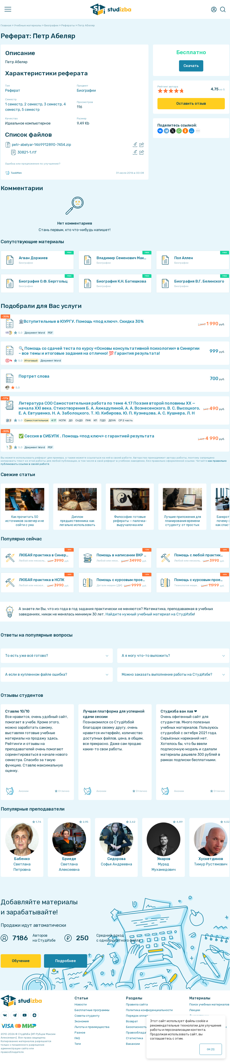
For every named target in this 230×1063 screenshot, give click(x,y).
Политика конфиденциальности (149, 1010)
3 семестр (53, 104)
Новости (81, 1004)
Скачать (191, 66)
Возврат (132, 1021)
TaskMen (13, 173)
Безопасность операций (144, 1027)
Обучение (21, 961)
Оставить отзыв (191, 103)
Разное (80, 1032)
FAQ (77, 1038)
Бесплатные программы (92, 1010)
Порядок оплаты (138, 1015)
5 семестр (31, 109)
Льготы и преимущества (92, 1027)
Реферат (12, 90)
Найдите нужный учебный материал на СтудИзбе (150, 614)
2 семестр (33, 104)
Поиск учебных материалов (209, 1004)
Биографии (86, 90)
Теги (78, 1043)
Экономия (82, 1021)
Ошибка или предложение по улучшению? (32, 163)
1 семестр (13, 104)
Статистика (134, 1038)
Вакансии (133, 1043)
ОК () (211, 1049)
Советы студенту (87, 1015)
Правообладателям (140, 1032)
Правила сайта (137, 1004)
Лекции (194, 1010)
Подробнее (65, 961)
